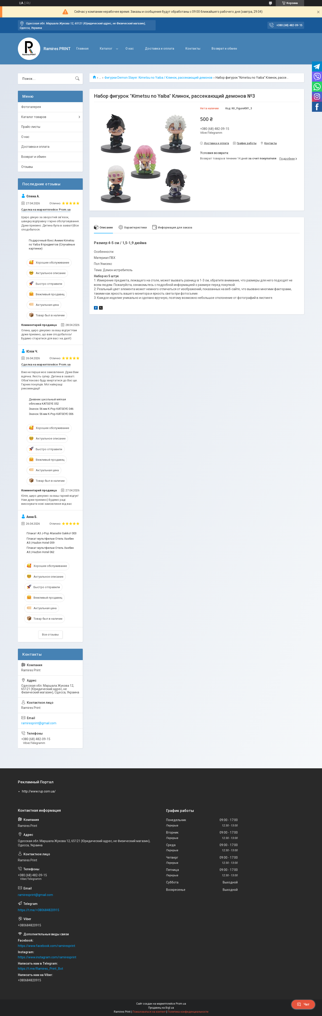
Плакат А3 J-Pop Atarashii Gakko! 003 (51, 533)
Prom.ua (181, 1003)
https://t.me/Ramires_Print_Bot (40, 968)
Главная (82, 48)
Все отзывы (50, 634)
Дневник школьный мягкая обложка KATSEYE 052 (47, 401)
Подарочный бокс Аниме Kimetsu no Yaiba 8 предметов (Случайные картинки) (52, 244)
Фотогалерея (31, 107)
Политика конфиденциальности (188, 1011)
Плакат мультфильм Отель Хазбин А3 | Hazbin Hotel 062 (50, 549)
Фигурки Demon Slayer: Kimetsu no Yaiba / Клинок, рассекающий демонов (158, 77)
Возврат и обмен (224, 48)
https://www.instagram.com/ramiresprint (47, 957)
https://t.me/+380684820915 (38, 910)
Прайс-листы (30, 127)
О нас (129, 48)
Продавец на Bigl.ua (161, 1007)
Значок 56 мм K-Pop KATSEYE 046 (51, 408)
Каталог (106, 48)
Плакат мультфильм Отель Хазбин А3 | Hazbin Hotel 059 (50, 540)
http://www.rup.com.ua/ (39, 791)
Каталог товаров (33, 117)
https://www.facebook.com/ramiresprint (46, 946)
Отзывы (27, 167)
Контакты (192, 48)
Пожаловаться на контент (149, 1011)
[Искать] (77, 78)
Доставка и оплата (159, 48)
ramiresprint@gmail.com (38, 723)
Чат (303, 1004)
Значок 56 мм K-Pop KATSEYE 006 (51, 414)
